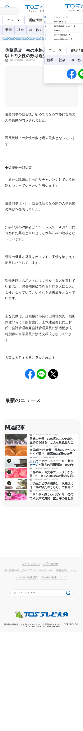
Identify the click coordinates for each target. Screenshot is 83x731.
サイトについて (31, 662)
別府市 (24, 40)
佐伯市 (53, 40)
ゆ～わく (35, 30)
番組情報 (35, 20)
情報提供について (66, 669)
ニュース (13, 20)
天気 (54, 20)
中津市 (39, 40)
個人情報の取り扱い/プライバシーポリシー (28, 669)
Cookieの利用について (54, 676)
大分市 (9, 40)
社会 (20, 30)
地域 (50, 30)
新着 (8, 30)
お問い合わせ (50, 662)
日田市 (68, 40)
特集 (62, 30)
